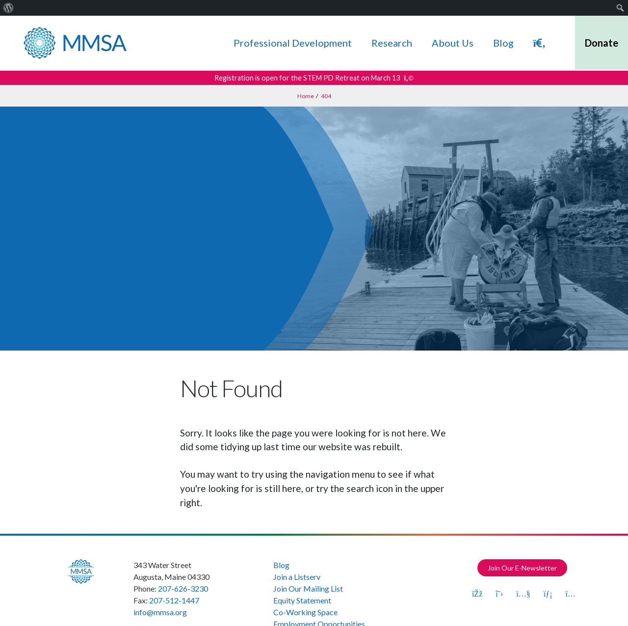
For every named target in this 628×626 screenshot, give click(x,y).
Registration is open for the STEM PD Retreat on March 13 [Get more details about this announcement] (314, 78)
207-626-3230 (183, 588)
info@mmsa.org (160, 612)
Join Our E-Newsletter (522, 568)
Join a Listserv (296, 576)
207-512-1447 (174, 600)
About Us (452, 43)
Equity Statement (302, 600)
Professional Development (293, 43)
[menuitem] (8, 8)
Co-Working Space (305, 612)
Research (391, 43)
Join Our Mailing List (308, 588)
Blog (503, 43)
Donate (601, 43)
